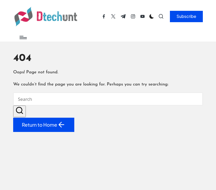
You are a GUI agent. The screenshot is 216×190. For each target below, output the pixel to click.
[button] (186, 16)
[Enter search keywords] (108, 99)
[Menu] (22, 37)
